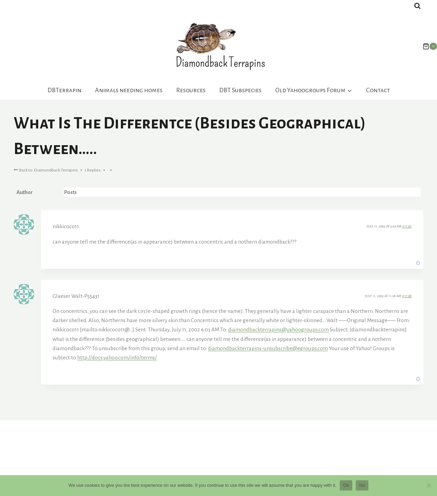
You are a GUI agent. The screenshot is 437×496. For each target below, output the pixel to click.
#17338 (407, 296)
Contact (378, 90)
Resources (191, 90)
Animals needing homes (129, 90)
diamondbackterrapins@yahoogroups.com (278, 329)
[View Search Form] (417, 6)
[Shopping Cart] (426, 46)
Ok (346, 485)
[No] (428, 485)
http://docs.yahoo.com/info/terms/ (117, 357)
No (362, 485)
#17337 (407, 226)
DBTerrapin (64, 90)
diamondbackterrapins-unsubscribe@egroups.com (268, 348)
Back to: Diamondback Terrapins (46, 170)
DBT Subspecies (240, 90)
